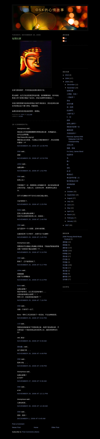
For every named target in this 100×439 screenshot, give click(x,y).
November (71, 88)
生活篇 (21, 116)
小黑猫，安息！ (72, 94)
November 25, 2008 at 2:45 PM (32, 237)
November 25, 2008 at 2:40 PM (32, 219)
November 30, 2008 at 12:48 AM (32, 406)
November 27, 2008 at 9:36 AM (32, 381)
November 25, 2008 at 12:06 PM (32, 146)
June (69, 205)
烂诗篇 (65, 259)
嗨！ (68, 161)
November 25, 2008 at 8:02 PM (32, 318)
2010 (67, 75)
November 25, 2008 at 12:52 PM (32, 158)
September (71, 195)
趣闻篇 (65, 276)
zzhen (19, 164)
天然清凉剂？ (71, 133)
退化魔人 (20, 347)
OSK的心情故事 (50, 10)
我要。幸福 (71, 148)
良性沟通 (70, 104)
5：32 (69, 117)
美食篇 (65, 274)
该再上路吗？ (71, 123)
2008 (67, 82)
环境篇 (65, 262)
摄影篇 (65, 248)
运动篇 (65, 279)
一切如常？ (71, 97)
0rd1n (19, 210)
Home (36, 427)
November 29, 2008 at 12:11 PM (32, 394)
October (70, 191)
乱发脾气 (70, 110)
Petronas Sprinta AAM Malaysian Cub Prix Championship (75, 139)
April (69, 211)
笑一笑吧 (70, 107)
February (70, 218)
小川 (18, 324)
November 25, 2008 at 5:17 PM (32, 265)
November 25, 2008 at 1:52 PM (32, 171)
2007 (67, 225)
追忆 (68, 168)
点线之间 (70, 145)
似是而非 (70, 155)
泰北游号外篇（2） (74, 178)
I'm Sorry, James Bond (75, 151)
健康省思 (70, 130)
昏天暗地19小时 (72, 181)
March (69, 214)
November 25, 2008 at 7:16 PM (32, 300)
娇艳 (68, 187)
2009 (67, 78)
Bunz (19, 285)
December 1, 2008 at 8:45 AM (31, 418)
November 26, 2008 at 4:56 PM (32, 366)
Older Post (55, 427)
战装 (68, 120)
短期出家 (70, 91)
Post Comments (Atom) (30, 432)
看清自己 (70, 174)
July (68, 201)
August (70, 198)
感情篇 (65, 242)
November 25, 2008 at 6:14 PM (32, 280)
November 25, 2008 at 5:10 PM (32, 252)
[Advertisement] (73, 56)
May (69, 208)
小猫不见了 (71, 114)
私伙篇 (65, 268)
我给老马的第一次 (73, 127)
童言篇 (65, 271)
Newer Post (16, 427)
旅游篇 (65, 251)
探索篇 (65, 245)
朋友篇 (65, 256)
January (70, 221)
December (71, 85)
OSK (19, 151)
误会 (68, 100)
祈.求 (68, 171)
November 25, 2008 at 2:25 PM (32, 204)
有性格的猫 (71, 184)
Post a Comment (18, 424)
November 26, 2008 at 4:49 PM (32, 353)
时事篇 (65, 253)
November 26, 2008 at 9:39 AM (32, 341)
